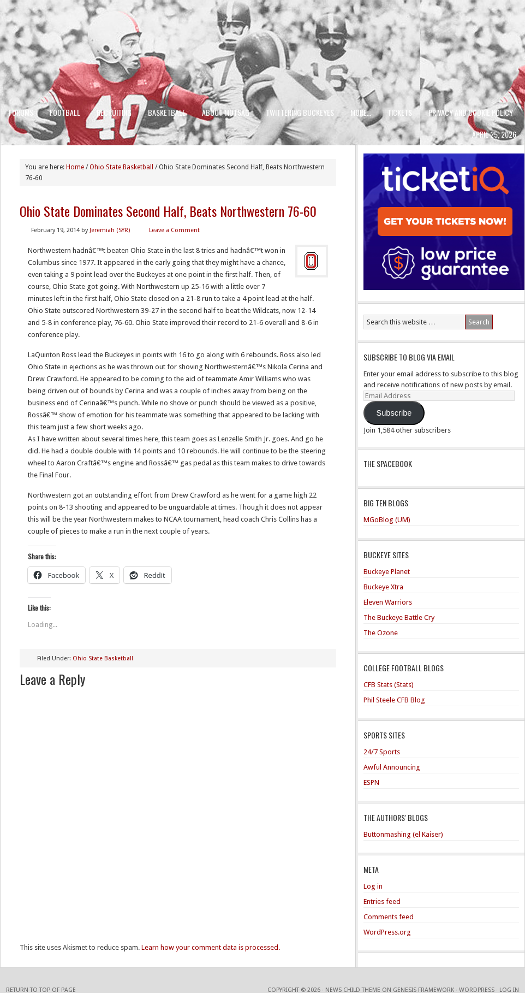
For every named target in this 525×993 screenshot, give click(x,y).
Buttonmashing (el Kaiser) (403, 834)
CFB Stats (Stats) (388, 685)
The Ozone (380, 633)
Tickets (399, 112)
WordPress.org (387, 932)
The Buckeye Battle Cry (398, 617)
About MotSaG (225, 112)
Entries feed (382, 901)
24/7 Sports (381, 752)
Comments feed (388, 917)
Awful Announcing (391, 767)
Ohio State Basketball (103, 658)
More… (360, 112)
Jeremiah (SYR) (110, 230)
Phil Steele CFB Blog (394, 700)
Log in (373, 886)
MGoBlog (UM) (386, 520)
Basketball (167, 112)
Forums (21, 112)
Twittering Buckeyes (300, 112)
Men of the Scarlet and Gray (262, 30)
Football (65, 112)
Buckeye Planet (386, 572)
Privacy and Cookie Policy (470, 112)
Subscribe (393, 413)
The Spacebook (387, 463)
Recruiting (114, 112)
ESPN (371, 782)
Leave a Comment (174, 230)
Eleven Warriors (387, 602)
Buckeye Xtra (383, 587)
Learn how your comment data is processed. (210, 947)
